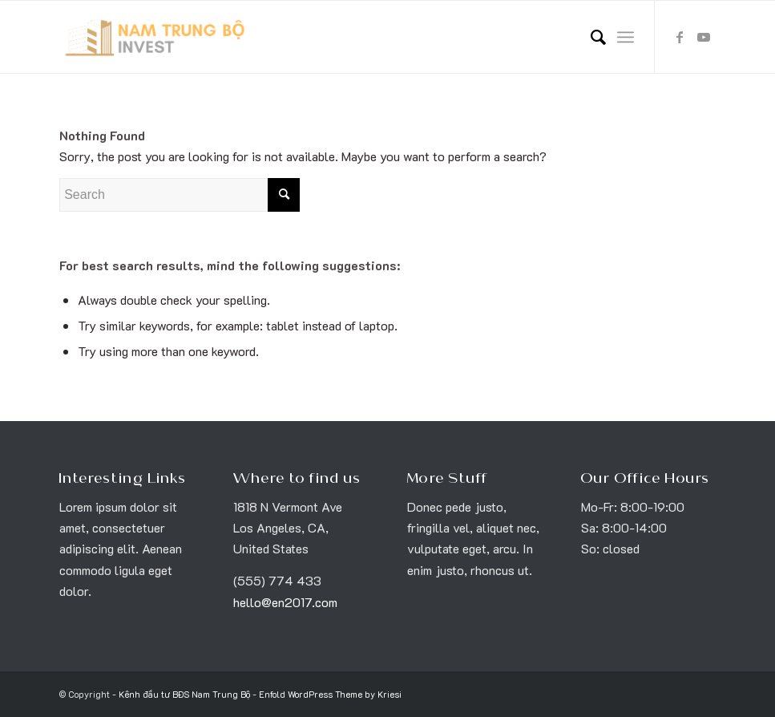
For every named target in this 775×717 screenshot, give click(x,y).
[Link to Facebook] (680, 37)
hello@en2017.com (285, 601)
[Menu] (625, 37)
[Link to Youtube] (704, 37)
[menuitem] (590, 37)
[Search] (590, 37)
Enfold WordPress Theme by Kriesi (330, 694)
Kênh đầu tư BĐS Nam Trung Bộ (184, 694)
